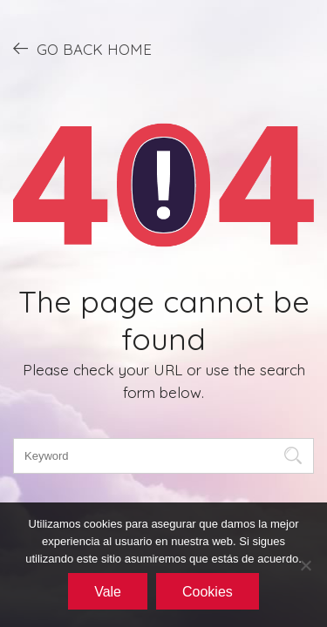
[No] (305, 565)
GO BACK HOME (82, 48)
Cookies (207, 591)
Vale (107, 591)
